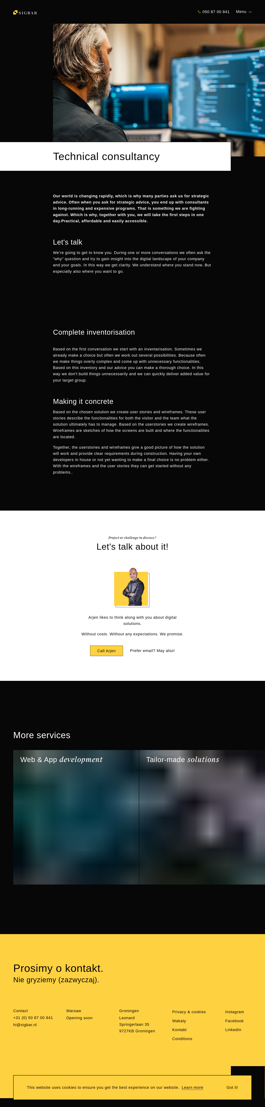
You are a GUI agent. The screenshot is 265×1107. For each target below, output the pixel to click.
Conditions (182, 1039)
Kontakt (179, 1030)
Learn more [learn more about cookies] (192, 1087)
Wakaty (179, 1021)
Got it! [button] (232, 1087)
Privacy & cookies (189, 1012)
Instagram (234, 1012)
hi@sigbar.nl (25, 1025)
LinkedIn (233, 1030)
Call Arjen (106, 651)
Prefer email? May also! (152, 650)
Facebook (234, 1021)
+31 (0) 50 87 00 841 (33, 1018)
